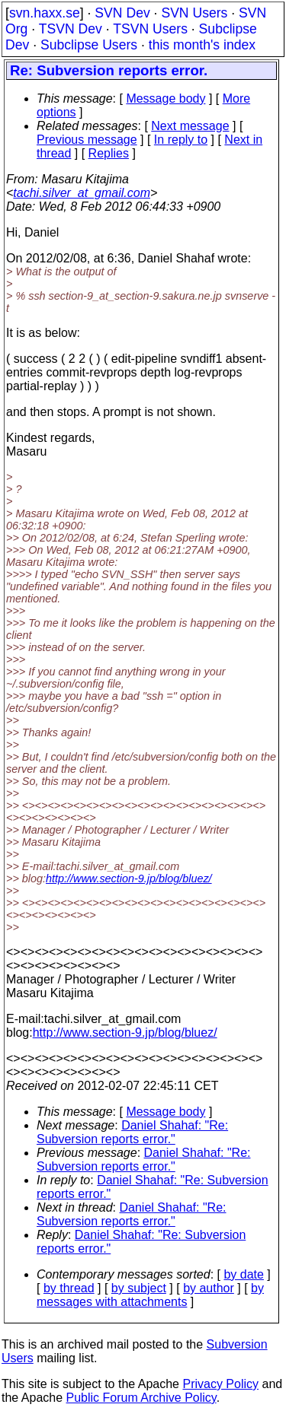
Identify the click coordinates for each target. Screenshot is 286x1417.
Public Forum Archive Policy (141, 1397)
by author (208, 1288)
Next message (190, 125)
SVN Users (194, 13)
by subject (138, 1288)
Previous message (87, 139)
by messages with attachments (150, 1295)
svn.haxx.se (44, 13)
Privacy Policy (220, 1383)
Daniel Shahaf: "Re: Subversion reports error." (132, 1132)
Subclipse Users (88, 44)
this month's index (202, 44)
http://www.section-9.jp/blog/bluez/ (129, 878)
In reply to (180, 139)
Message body (165, 98)
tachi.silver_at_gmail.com (81, 192)
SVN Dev (122, 13)
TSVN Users (150, 29)
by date (243, 1274)
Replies (108, 153)
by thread (69, 1288)
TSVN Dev (70, 29)
